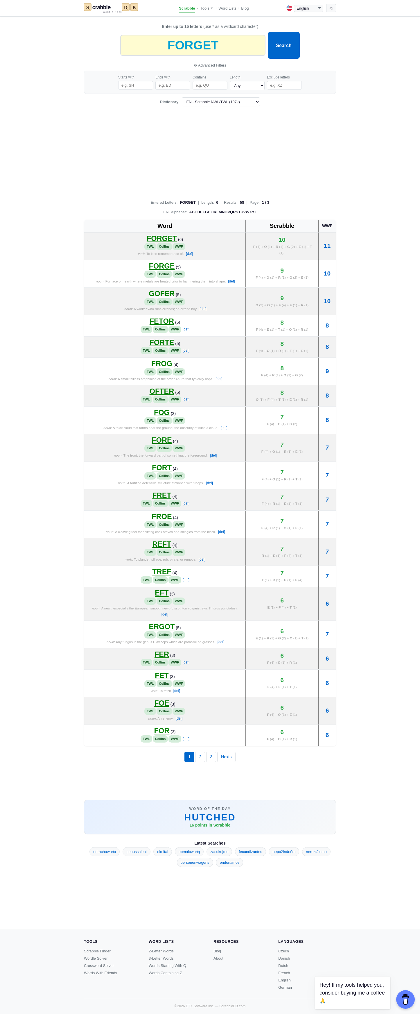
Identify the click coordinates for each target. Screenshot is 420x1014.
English (284, 980)
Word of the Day (210, 809)
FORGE (162, 266)
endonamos (229, 862)
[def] (189, 254)
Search (283, 45)
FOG (162, 412)
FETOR (162, 321)
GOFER (162, 293)
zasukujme (219, 852)
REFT (161, 544)
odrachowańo (104, 852)
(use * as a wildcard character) (210, 26)
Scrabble (187, 8)
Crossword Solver (99, 965)
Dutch (283, 965)
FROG (161, 364)
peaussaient (136, 852)
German (285, 987)
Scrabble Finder (97, 951)
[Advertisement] (210, 151)
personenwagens (195, 862)
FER (162, 654)
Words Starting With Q (167, 965)
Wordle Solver (95, 958)
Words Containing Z (165, 973)
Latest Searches (209, 843)
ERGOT (162, 627)
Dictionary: (170, 102)
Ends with (162, 77)
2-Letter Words (161, 951)
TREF (161, 572)
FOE (161, 703)
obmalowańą (189, 852)
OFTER (162, 391)
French (284, 973)
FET (161, 675)
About (218, 958)
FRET (161, 495)
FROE (162, 516)
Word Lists (227, 8)
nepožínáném (283, 852)
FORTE (162, 342)
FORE (162, 440)
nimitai (162, 852)
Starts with (126, 77)
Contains (199, 77)
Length (235, 77)
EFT (161, 593)
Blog (245, 8)
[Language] (308, 8)
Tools (206, 8)
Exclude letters (278, 77)
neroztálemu (316, 852)
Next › (226, 756)
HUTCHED (210, 817)
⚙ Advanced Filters (210, 65)
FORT (162, 468)
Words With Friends (100, 973)
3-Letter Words (161, 958)
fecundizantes (250, 852)
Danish (284, 958)
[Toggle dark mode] (331, 8)
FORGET (162, 238)
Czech (283, 951)
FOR (162, 731)
